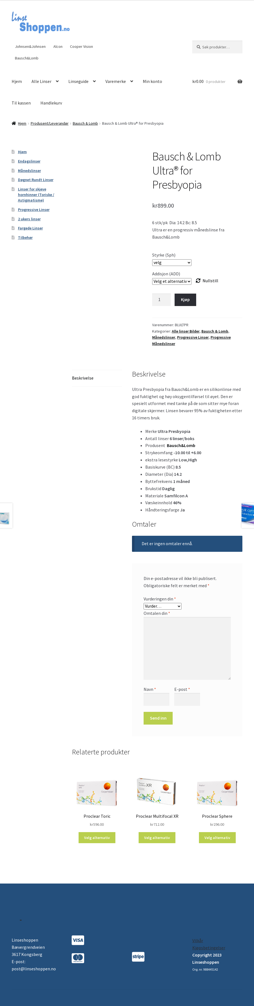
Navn (150, 689)
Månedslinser (163, 337)
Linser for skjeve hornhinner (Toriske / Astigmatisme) (36, 195)
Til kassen (21, 103)
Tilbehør (25, 237)
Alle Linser (41, 81)
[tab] (97, 378)
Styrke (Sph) (163, 255)
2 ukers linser (29, 218)
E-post (182, 689)
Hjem (17, 81)
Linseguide (78, 81)
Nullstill (210, 280)
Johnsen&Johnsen (30, 46)
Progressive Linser (193, 337)
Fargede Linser (30, 228)
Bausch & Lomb (85, 123)
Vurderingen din (160, 599)
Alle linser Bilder (185, 331)
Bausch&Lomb (26, 58)
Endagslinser (29, 161)
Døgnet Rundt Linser (35, 179)
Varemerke (115, 81)
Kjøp (185, 299)
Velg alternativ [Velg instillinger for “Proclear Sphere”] (217, 837)
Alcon (58, 46)
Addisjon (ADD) (166, 273)
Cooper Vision (81, 46)
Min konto (152, 81)
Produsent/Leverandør (50, 123)
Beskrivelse (83, 378)
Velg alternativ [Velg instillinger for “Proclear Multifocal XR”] (157, 837)
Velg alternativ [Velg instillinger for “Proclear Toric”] (97, 837)
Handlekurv (51, 103)
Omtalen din (157, 613)
